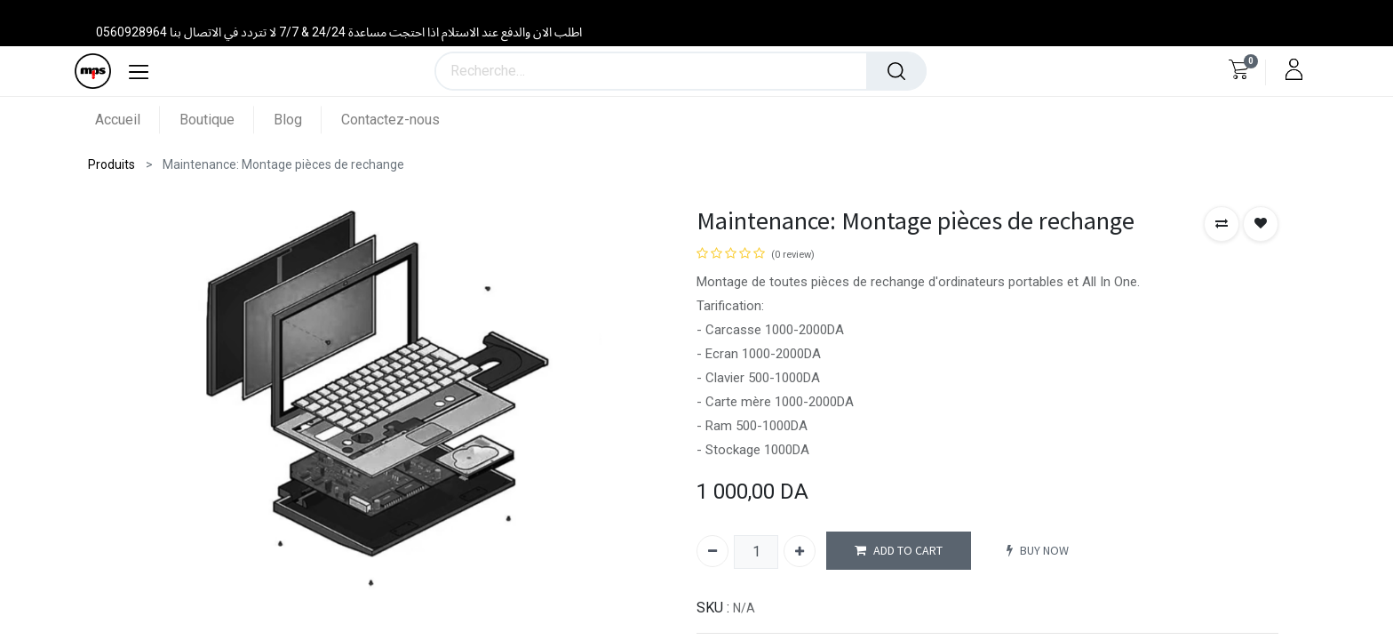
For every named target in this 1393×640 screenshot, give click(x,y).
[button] (1221, 224)
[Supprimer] (712, 551)
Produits (111, 164)
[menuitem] (127, 119)
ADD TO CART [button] (899, 550)
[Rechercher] (896, 71)
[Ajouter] (800, 551)
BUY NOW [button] (1038, 550)
